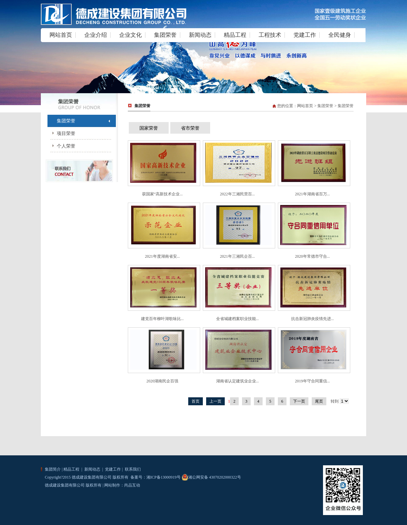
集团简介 (53, 469)
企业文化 (130, 35)
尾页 (319, 401)
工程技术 (270, 35)
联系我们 (132, 469)
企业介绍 (95, 35)
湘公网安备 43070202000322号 (211, 477)
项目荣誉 (61, 133)
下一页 (299, 401)
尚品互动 (132, 485)
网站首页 (60, 35)
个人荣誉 (61, 146)
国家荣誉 (148, 128)
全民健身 (339, 35)
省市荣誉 (190, 128)
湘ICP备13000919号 (163, 477)
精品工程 (235, 35)
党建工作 (304, 35)
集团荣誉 (165, 35)
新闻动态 (200, 35)
